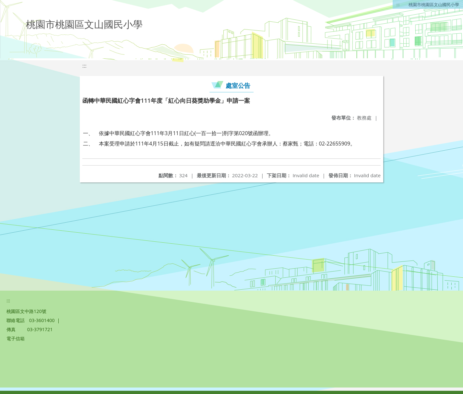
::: (398, 4)
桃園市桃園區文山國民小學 (434, 4)
